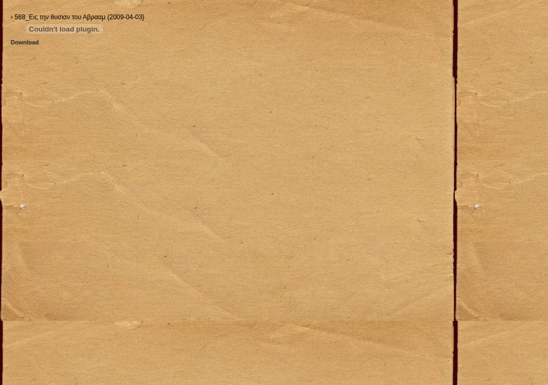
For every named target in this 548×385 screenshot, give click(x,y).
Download (25, 42)
